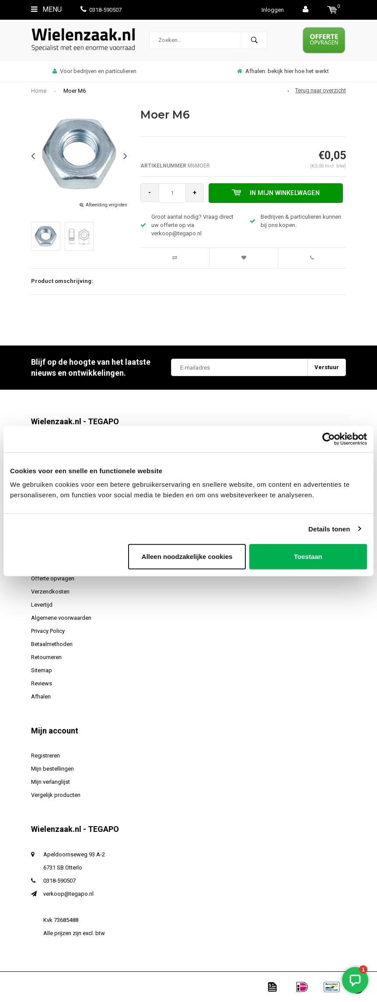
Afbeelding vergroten (106, 204)
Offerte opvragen (52, 578)
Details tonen (329, 528)
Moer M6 (74, 90)
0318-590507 (101, 10)
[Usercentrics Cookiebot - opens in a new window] (328, 438)
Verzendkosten (50, 591)
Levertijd (41, 604)
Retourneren (46, 657)
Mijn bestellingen (52, 768)
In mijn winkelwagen (277, 193)
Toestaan (308, 556)
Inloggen (273, 10)
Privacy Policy (48, 631)
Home (38, 90)
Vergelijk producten (55, 795)
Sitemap (41, 670)
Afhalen (41, 696)
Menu (46, 9)
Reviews (41, 683)
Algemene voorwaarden (61, 617)
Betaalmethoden (52, 644)
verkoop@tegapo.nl (68, 893)
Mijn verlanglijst (50, 782)
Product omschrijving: (62, 281)
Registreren (45, 755)
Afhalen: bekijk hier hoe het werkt (283, 71)
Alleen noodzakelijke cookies (187, 556)
